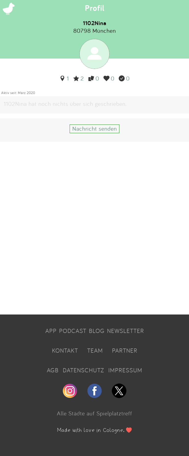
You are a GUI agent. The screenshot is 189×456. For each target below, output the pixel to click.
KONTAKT (65, 350)
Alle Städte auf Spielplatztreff (94, 413)
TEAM (95, 350)
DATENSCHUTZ (83, 370)
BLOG (97, 331)
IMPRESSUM (125, 370)
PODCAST (72, 331)
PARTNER (124, 350)
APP (51, 331)
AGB (53, 370)
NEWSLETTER (125, 331)
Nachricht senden (94, 128)
